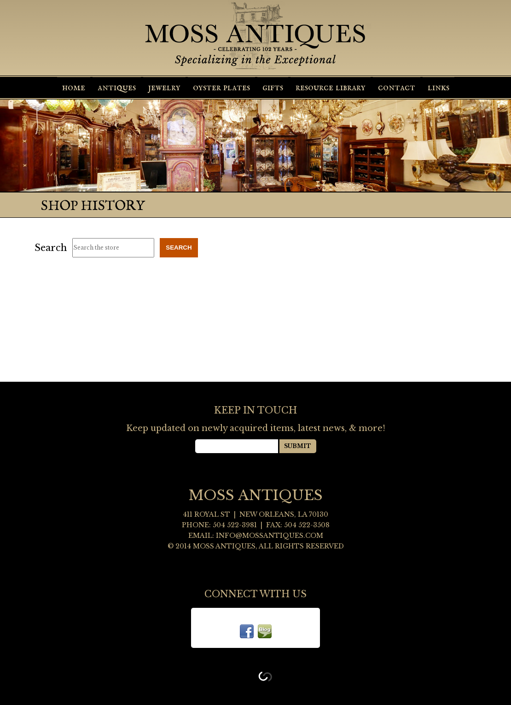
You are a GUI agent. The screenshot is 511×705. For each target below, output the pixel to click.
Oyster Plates (221, 87)
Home (73, 87)
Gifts (272, 87)
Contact (396, 87)
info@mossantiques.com (269, 535)
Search (51, 247)
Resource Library (331, 87)
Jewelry (164, 87)
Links (438, 87)
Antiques (117, 87)
